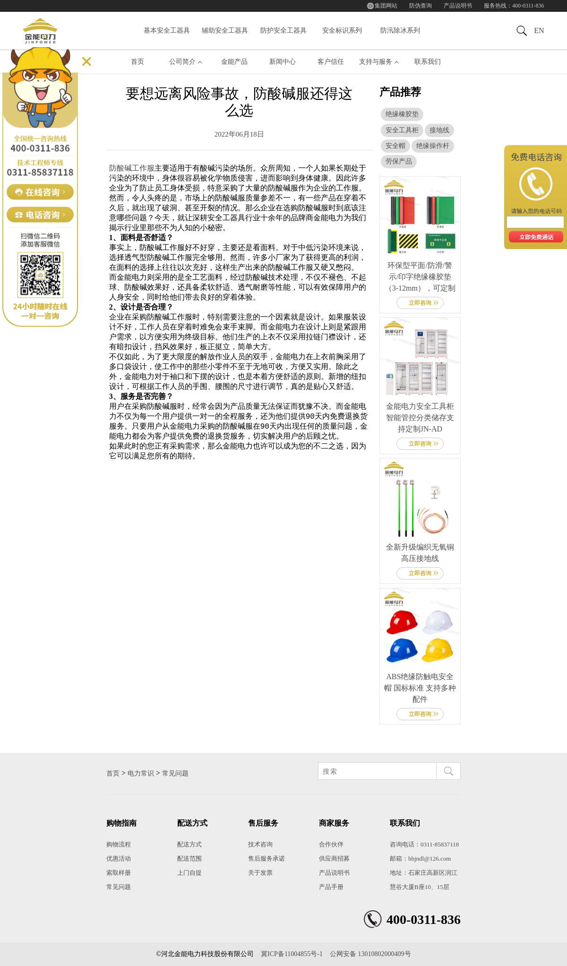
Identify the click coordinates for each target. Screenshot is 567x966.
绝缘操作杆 (432, 145)
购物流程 (118, 844)
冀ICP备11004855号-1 (292, 953)
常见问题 (175, 773)
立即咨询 (420, 303)
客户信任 (331, 61)
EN (539, 30)
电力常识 (141, 773)
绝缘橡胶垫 (402, 114)
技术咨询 (260, 844)
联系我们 (427, 61)
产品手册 (331, 886)
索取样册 (118, 872)
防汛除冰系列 (400, 30)
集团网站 (386, 5)
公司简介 (182, 61)
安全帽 (395, 145)
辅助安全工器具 (225, 30)
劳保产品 (399, 161)
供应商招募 (334, 858)
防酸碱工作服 (132, 168)
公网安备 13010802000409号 (370, 953)
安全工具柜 (402, 130)
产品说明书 (458, 5)
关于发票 (260, 872)
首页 (137, 61)
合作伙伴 (331, 844)
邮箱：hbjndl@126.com (420, 858)
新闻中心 (282, 61)
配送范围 (189, 858)
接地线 (439, 130)
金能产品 (234, 61)
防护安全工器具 (283, 30)
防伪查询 (420, 5)
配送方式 (189, 844)
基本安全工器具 (167, 30)
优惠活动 (118, 858)
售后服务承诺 (266, 858)
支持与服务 (375, 61)
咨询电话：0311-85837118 (424, 844)
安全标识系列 (342, 30)
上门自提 (189, 872)
